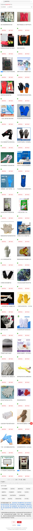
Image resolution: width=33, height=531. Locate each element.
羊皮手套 (26, 492)
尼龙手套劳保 (13, 495)
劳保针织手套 (18, 498)
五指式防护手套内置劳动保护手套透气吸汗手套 (12, 423)
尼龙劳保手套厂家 (8, 507)
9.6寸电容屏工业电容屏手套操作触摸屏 (10, 470)
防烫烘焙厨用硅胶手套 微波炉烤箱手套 (10, 48)
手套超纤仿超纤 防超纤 (6, 353)
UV (26, 483)
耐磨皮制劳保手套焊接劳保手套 (8, 235)
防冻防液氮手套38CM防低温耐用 (25, 118)
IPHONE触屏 (4, 488)
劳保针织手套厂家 (23, 506)
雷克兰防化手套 (21, 48)
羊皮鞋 (3, 498)
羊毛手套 (28, 488)
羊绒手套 (19, 492)
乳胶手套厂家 (24, 507)
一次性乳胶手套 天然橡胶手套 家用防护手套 (11, 306)
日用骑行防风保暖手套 (6, 282)
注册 (19, 522)
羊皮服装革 (11, 492)
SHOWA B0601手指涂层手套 (7, 212)
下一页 (20, 479)
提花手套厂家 (15, 502)
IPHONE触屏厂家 (22, 504)
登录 (14, 522)
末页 (24, 479)
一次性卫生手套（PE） (22, 212)
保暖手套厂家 (22, 502)
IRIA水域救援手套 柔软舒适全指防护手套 (10, 142)
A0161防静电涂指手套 (6, 259)
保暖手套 (4, 492)
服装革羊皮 (20, 488)
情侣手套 (10, 498)
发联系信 (4, 30)
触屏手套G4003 (4, 329)
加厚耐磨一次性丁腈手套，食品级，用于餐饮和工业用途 (14, 189)
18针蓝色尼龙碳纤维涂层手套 (24, 282)
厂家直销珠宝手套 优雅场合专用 (8, 376)
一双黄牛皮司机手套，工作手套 (24, 306)
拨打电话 (11, 30)
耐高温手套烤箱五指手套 (6, 400)
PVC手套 (26, 498)
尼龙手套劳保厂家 (6, 504)
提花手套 (12, 488)
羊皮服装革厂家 (15, 506)
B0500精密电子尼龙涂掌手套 (7, 165)
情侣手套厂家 (14, 504)
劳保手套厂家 (17, 507)
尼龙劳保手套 (22, 495)
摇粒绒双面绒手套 (21, 400)
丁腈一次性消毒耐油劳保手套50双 (9, 447)
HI (10, 483)
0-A (1, 483)
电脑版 (19, 525)
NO (17, 483)
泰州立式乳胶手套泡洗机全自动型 (11, 71)
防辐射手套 (4, 495)
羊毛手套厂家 (7, 506)
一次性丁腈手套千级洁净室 (7, 118)
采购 (31, 423)
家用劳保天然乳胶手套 (6, 95)
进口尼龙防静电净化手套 (6, 24)
